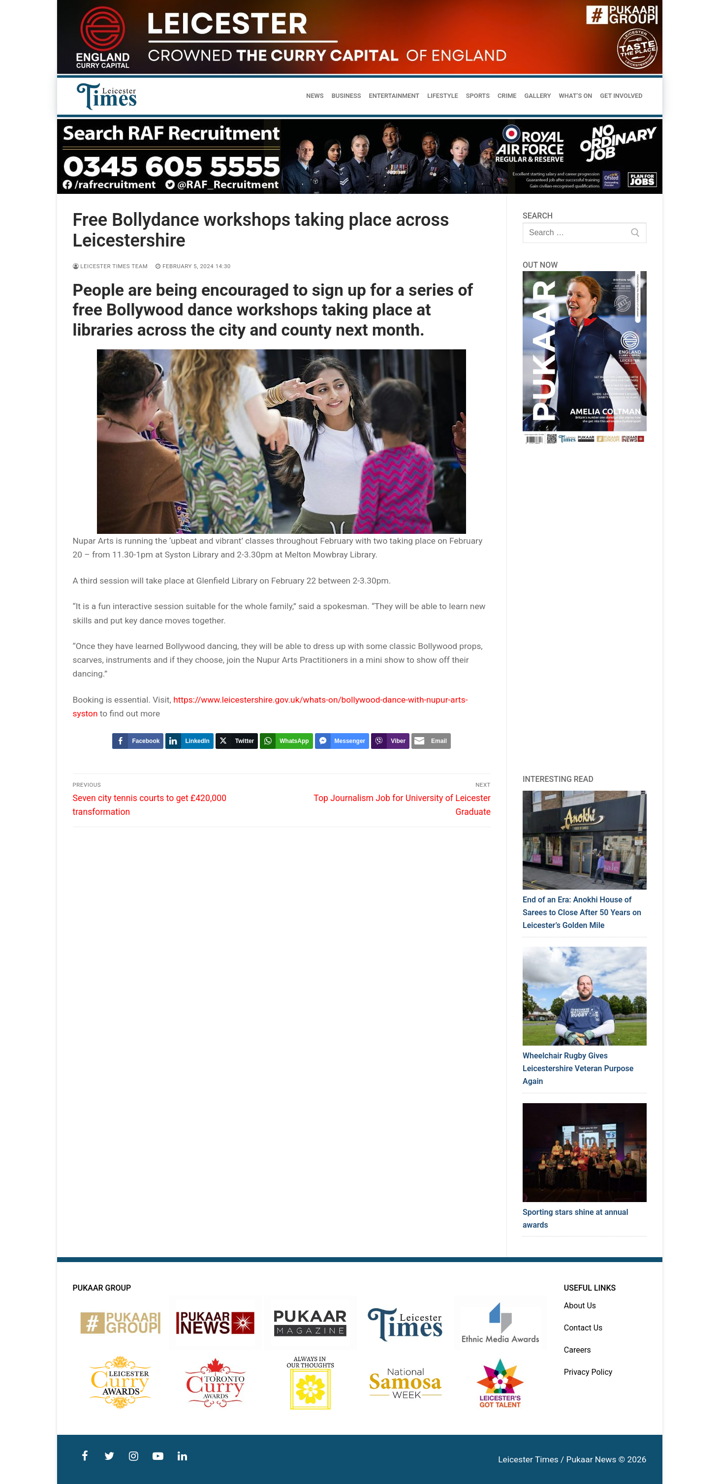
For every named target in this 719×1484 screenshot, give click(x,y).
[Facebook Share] (137, 741)
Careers (577, 1350)
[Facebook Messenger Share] (342, 741)
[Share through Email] (431, 741)
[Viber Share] (390, 741)
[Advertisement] (585, 609)
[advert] (359, 71)
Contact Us (583, 1327)
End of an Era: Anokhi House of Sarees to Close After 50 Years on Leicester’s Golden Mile (582, 912)
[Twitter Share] (237, 741)
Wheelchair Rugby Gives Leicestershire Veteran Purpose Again (578, 1068)
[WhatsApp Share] (286, 741)
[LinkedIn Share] (189, 741)
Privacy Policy (588, 1372)
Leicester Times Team (110, 266)
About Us (580, 1305)
